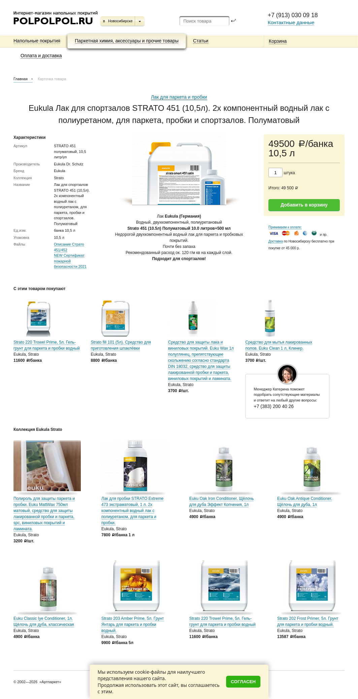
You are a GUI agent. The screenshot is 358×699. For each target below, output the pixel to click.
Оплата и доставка (41, 55)
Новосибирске (120, 21)
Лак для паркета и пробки (179, 97)
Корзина (278, 41)
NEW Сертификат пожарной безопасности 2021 (70, 260)
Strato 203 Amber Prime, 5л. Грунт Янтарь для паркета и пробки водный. (132, 624)
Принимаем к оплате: (285, 227)
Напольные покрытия (36, 40)
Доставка (275, 241)
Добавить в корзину (304, 205)
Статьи (200, 40)
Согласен (243, 681)
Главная (20, 79)
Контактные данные (291, 22)
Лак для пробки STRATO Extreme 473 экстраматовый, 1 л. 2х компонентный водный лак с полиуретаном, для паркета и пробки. (132, 510)
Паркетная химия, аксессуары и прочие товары (126, 40)
